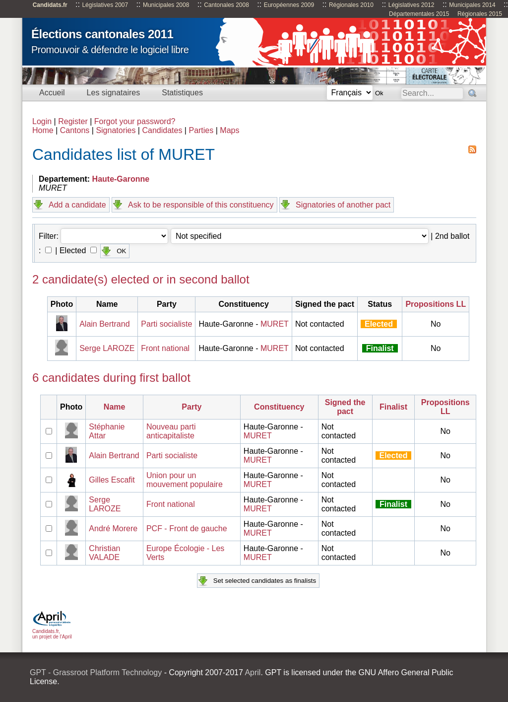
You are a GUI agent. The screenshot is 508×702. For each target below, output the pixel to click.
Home (43, 130)
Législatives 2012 (411, 4)
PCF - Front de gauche (186, 528)
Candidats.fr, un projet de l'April (52, 631)
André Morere (113, 528)
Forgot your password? (135, 121)
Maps (229, 130)
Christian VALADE (104, 553)
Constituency (279, 407)
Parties (201, 130)
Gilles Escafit (111, 480)
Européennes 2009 (289, 4)
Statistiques (182, 92)
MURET (274, 324)
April (252, 672)
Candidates (162, 130)
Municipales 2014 (472, 4)
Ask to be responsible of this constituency (201, 205)
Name (115, 407)
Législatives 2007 (105, 4)
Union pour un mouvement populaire (184, 480)
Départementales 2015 (419, 13)
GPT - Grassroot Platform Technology (96, 672)
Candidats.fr (50, 4)
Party (191, 407)
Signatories (115, 130)
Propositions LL (435, 304)
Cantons (75, 130)
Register (73, 121)
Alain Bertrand (104, 324)
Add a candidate (77, 205)
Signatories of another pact (343, 205)
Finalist (393, 407)
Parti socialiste (166, 324)
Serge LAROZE (106, 348)
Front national (165, 348)
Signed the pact (345, 407)
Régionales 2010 (351, 4)
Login (42, 121)
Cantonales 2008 (226, 4)
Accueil (52, 92)
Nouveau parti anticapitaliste (171, 431)
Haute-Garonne (121, 179)
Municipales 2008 (166, 4)
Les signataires (113, 92)
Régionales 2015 (479, 13)
